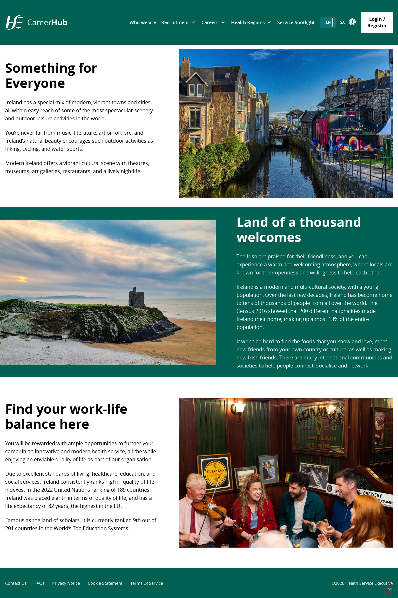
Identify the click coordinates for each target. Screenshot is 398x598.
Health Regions (248, 22)
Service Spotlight (296, 22)
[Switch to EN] (328, 22)
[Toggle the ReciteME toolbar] (352, 22)
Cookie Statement (105, 583)
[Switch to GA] (342, 22)
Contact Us (16, 583)
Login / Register (377, 22)
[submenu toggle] (193, 22)
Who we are (143, 22)
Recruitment (175, 22)
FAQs (39, 583)
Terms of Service (146, 583)
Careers (210, 22)
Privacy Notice (66, 583)
